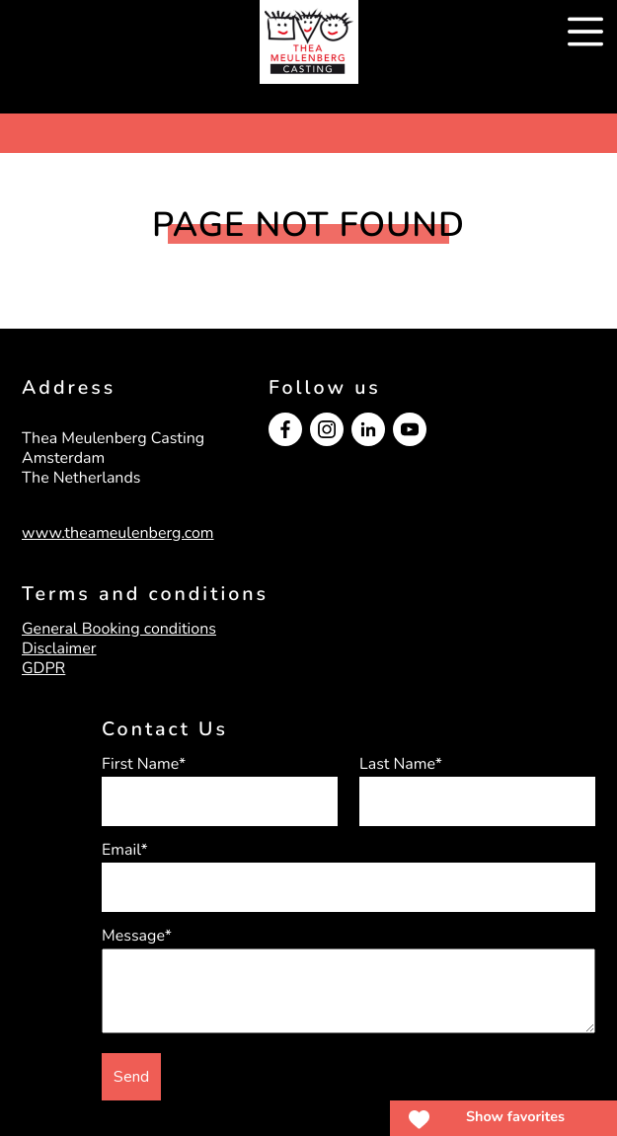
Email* (125, 850)
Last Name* (400, 764)
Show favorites (515, 1117)
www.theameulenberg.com (118, 533)
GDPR (43, 668)
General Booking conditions (119, 629)
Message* (137, 936)
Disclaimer (59, 648)
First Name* (144, 764)
